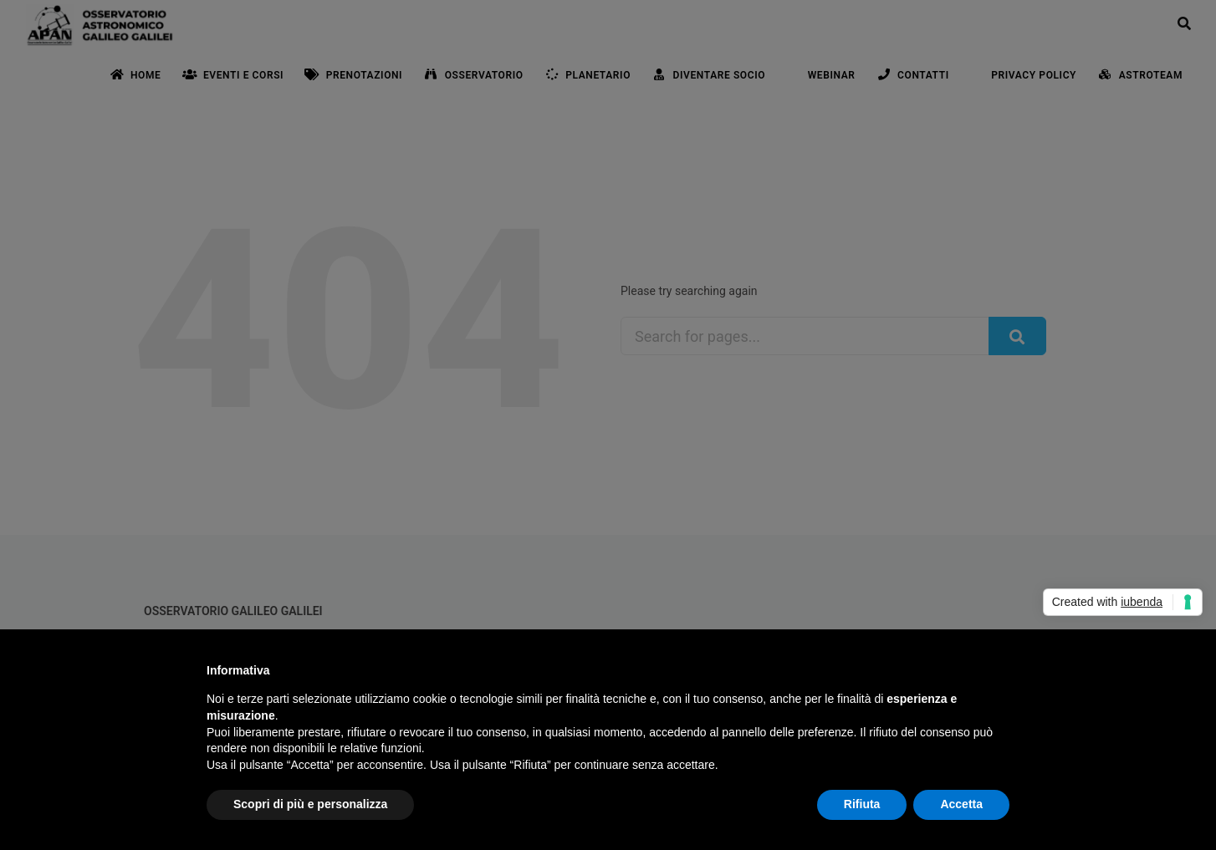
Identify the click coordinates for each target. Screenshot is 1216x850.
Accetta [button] (961, 804)
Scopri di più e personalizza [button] (310, 804)
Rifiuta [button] (862, 804)
